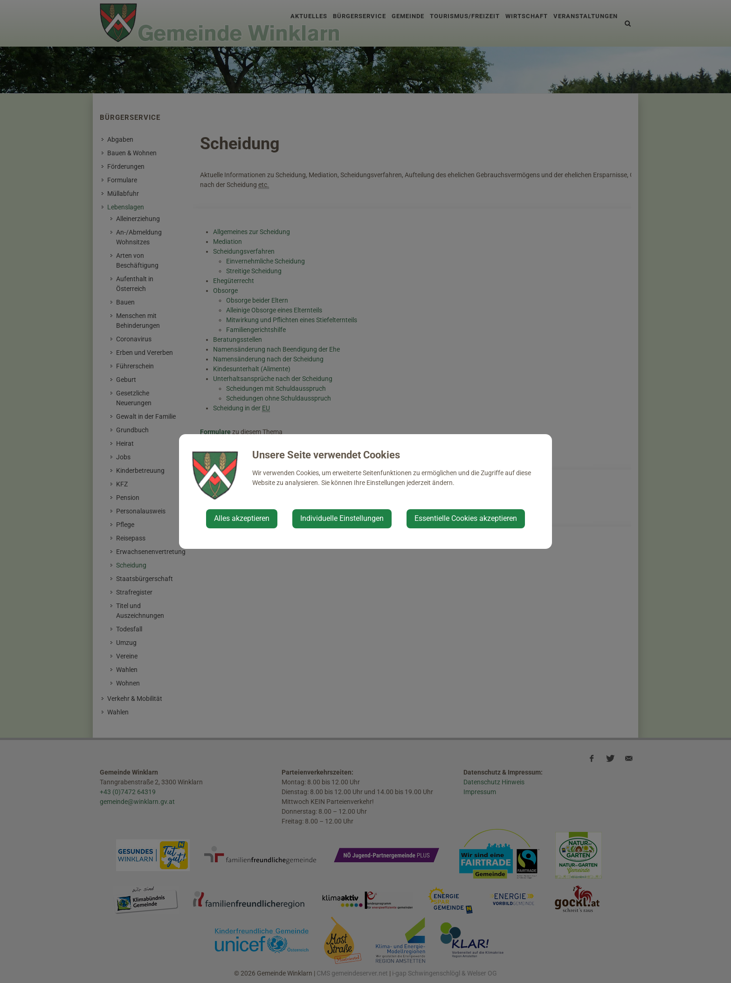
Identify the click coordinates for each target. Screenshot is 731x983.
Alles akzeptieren (241, 518)
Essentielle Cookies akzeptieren (465, 518)
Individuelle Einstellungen (342, 518)
